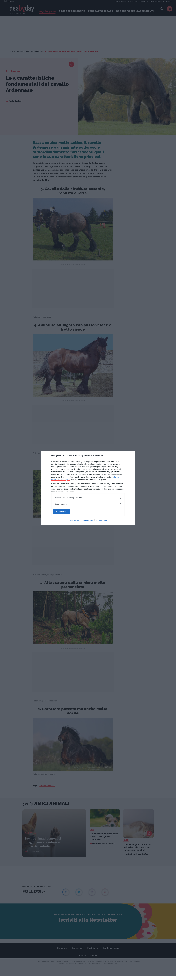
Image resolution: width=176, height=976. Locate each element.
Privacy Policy (101, 521)
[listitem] (88, 497)
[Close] (130, 455)
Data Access (88, 521)
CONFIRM (64, 512)
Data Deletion (74, 521)
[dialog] (88, 488)
